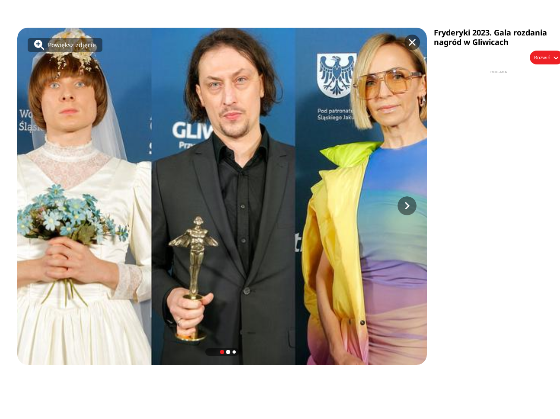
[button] (407, 205)
